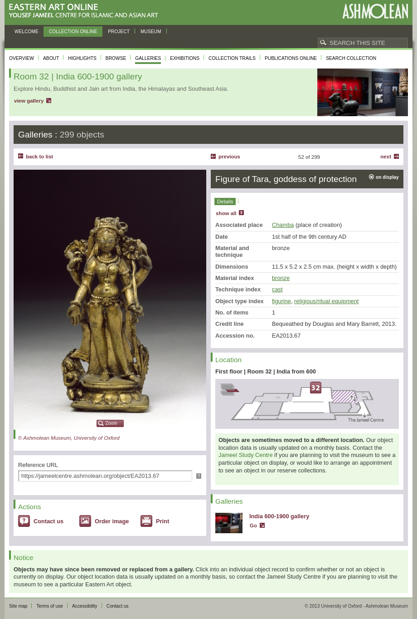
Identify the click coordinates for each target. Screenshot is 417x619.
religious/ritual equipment (326, 301)
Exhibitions (184, 58)
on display (387, 177)
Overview (21, 58)
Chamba (283, 224)
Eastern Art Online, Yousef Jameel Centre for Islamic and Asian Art (86, 11)
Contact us (48, 521)
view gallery (29, 100)
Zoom (111, 423)
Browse (116, 58)
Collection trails (232, 58)
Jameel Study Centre (245, 455)
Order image (112, 521)
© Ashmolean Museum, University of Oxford (69, 438)
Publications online (291, 58)
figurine (281, 301)
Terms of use (49, 606)
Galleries (148, 58)
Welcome (27, 31)
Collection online (73, 31)
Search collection (351, 58)
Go (253, 525)
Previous (229, 156)
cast (277, 289)
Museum (151, 31)
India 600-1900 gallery (279, 516)
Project (119, 31)
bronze (281, 278)
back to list (39, 156)
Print (162, 521)
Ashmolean (375, 11)
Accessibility (84, 606)
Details (225, 201)
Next (385, 156)
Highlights (82, 58)
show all (226, 213)
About (51, 58)
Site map (18, 606)
